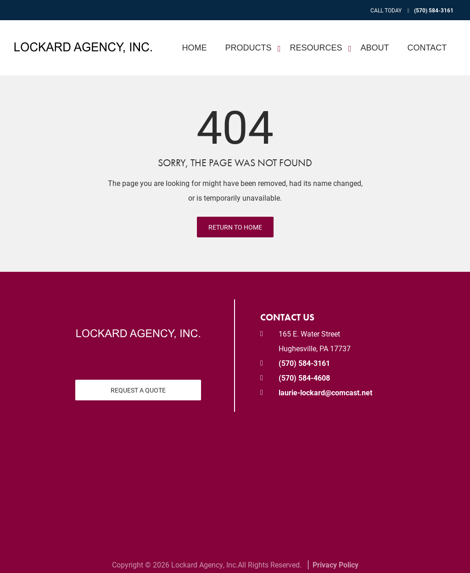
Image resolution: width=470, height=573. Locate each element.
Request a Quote (138, 390)
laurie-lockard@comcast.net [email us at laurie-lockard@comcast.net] (325, 392)
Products (248, 47)
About (375, 47)
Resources (316, 47)
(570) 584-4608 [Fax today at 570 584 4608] (304, 377)
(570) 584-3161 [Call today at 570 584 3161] (433, 10)
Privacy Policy (335, 564)
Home (194, 47)
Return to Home (235, 227)
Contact (427, 47)
